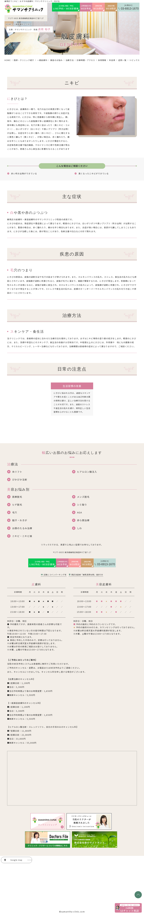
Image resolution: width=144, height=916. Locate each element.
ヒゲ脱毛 (17, 504)
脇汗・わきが (19, 520)
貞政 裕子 (44, 29)
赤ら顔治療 (83, 520)
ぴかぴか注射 (19, 479)
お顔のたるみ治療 (22, 528)
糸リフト (17, 471)
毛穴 (14, 512)
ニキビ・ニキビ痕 (22, 536)
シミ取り (82, 504)
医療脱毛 (17, 496)
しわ (79, 528)
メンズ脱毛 (83, 496)
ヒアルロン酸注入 (87, 471)
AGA (79, 512)
